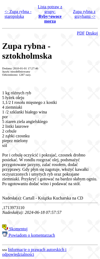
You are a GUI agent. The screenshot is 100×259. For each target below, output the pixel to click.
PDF (81, 33)
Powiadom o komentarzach (28, 235)
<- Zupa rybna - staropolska (18, 14)
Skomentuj (14, 229)
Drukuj (92, 33)
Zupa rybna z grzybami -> (84, 14)
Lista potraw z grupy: (50, 14)
